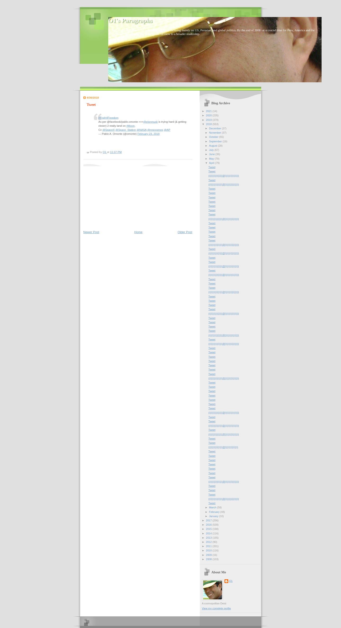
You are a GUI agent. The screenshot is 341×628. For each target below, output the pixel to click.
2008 (209, 559)
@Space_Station (126, 129)
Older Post (185, 232)
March (213, 507)
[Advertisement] (118, 195)
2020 (209, 115)
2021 (209, 111)
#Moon (130, 125)
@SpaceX (109, 129)
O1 (231, 581)
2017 (209, 520)
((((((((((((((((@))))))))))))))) (223, 447)
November (215, 132)
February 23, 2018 (148, 133)
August (213, 145)
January (214, 516)
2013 (209, 537)
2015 (209, 529)
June (212, 154)
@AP (167, 129)
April (212, 162)
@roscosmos (155, 129)
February (214, 511)
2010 (209, 550)
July (212, 149)
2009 (209, 555)
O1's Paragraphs (130, 20)
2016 (209, 524)
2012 (209, 542)
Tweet (211, 167)
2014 (209, 533)
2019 (209, 119)
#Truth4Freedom (109, 117)
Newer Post (91, 232)
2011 (209, 546)
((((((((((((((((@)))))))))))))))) (223, 175)
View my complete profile (216, 608)
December (215, 128)
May (212, 158)
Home (138, 232)
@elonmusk (150, 121)
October (214, 136)
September (216, 141)
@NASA (142, 129)
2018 (209, 124)
